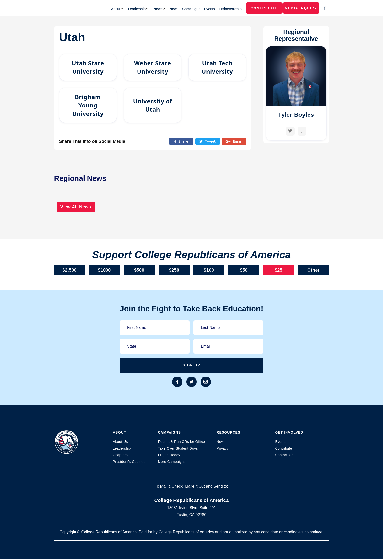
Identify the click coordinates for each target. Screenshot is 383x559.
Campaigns (191, 9)
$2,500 (70, 270)
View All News (75, 206)
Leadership (122, 448)
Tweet (207, 141)
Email (233, 141)
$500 (139, 270)
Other (313, 270)
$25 (279, 270)
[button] (117, 8)
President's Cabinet (129, 462)
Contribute (264, 8)
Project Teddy (169, 455)
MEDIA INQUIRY (301, 8)
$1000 (104, 270)
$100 (209, 270)
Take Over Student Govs (178, 448)
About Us (120, 441)
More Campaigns (172, 462)
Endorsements (230, 9)
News (174, 9)
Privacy (223, 448)
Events (209, 9)
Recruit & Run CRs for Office (181, 441)
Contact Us (284, 455)
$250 (174, 270)
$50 (244, 270)
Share (181, 141)
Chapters (120, 455)
